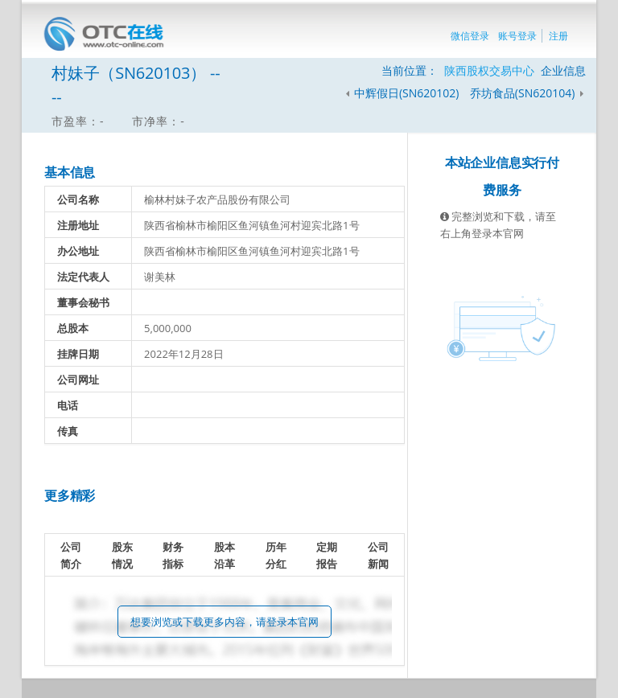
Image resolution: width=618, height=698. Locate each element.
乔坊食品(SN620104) (524, 93)
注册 (558, 36)
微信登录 (470, 36)
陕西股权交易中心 (489, 70)
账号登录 (517, 36)
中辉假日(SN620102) (406, 93)
